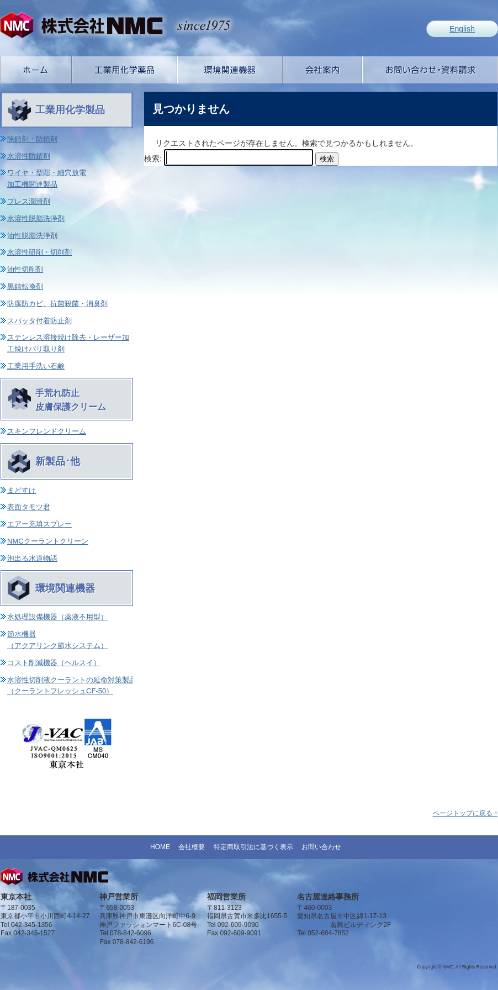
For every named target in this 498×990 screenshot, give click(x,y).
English (462, 28)
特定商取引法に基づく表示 (253, 847)
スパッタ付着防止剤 (39, 321)
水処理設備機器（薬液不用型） (57, 617)
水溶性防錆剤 (28, 156)
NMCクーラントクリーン (47, 541)
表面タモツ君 (28, 507)
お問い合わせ (321, 847)
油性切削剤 (25, 269)
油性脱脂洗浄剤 (32, 235)
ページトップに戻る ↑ (465, 813)
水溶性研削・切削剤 (39, 252)
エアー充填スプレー (39, 524)
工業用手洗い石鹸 (36, 366)
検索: (153, 158)
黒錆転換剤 (25, 286)
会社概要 (191, 847)
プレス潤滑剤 (28, 201)
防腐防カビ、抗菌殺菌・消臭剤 (57, 303)
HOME (160, 847)
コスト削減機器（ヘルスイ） (53, 663)
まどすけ (21, 490)
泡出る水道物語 (32, 558)
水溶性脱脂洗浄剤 (36, 218)
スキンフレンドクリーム (46, 431)
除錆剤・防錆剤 (32, 139)
